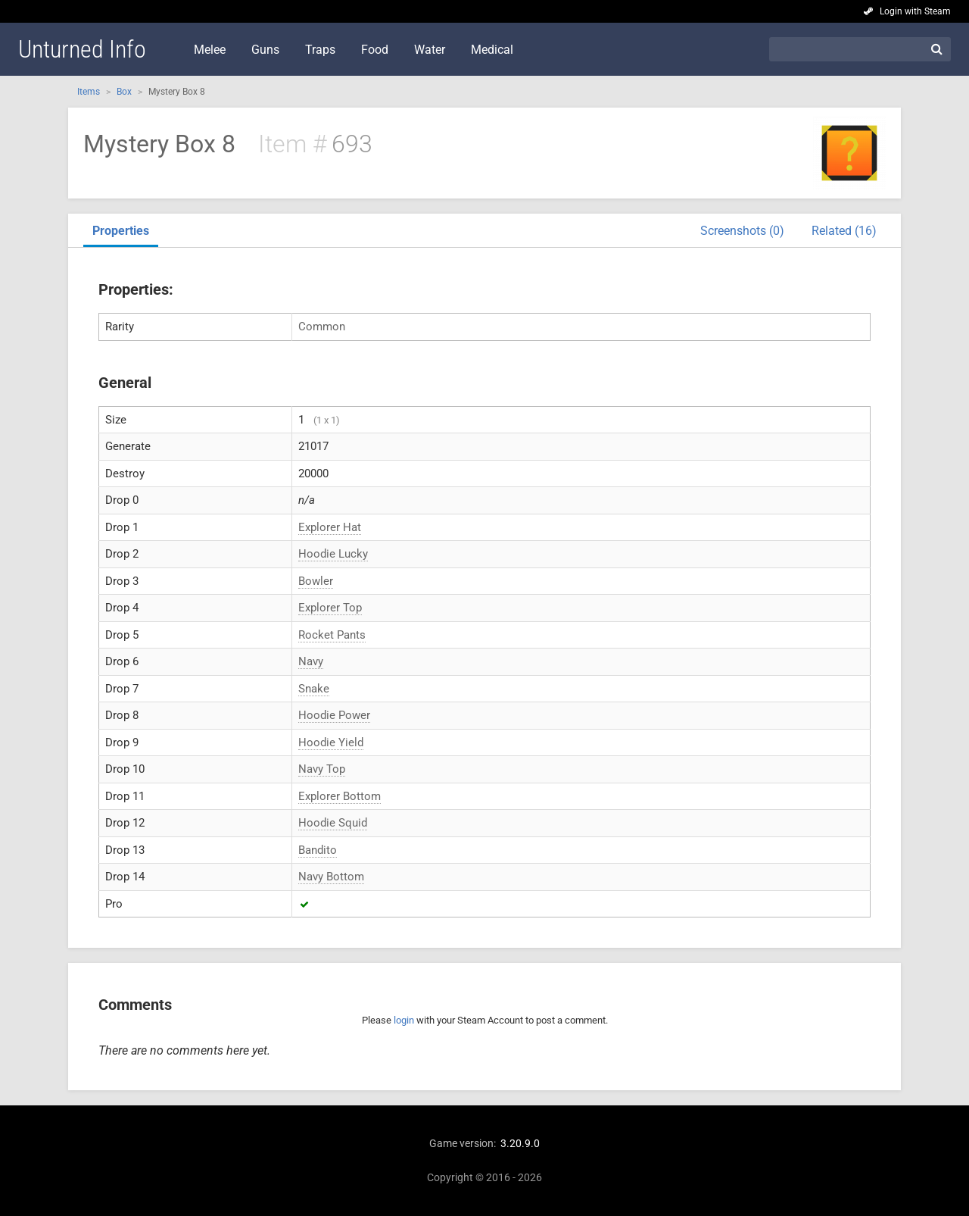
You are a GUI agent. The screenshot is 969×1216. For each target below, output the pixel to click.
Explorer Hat (329, 527)
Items (88, 91)
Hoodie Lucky (333, 554)
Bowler (315, 581)
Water (429, 49)
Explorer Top (330, 607)
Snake (313, 689)
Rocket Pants (332, 635)
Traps (320, 49)
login (404, 1020)
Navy (310, 661)
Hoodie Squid (332, 823)
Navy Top (321, 769)
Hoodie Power (334, 715)
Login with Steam (915, 11)
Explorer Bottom (339, 796)
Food (374, 49)
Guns (265, 49)
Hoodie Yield (330, 742)
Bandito (317, 850)
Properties (120, 231)
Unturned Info (82, 49)
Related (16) (844, 231)
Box (124, 91)
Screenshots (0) (742, 231)
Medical (492, 49)
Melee (210, 49)
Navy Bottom (331, 876)
